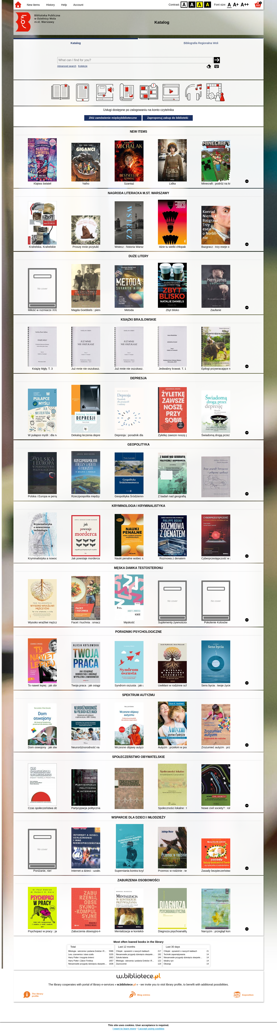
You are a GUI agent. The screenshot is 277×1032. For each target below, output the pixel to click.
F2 (245, 4)
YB (200, 4)
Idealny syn (169, 961)
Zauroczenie (121, 964)
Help (64, 4)
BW (191, 4)
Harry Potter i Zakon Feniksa (80, 961)
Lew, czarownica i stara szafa (80, 954)
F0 (229, 4)
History (50, 4)
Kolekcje (82, 66)
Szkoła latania (122, 957)
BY (207, 4)
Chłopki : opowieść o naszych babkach (132, 951)
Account (78, 4)
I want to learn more (124, 1028)
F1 (236, 4)
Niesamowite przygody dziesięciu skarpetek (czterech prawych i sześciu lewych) (102, 964)
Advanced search (66, 66)
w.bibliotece (126, 984)
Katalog (76, 43)
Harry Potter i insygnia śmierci (81, 957)
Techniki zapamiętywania (174, 954)
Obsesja (167, 964)
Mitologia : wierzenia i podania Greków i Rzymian (89, 951)
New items (33, 4)
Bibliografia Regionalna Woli (201, 43)
